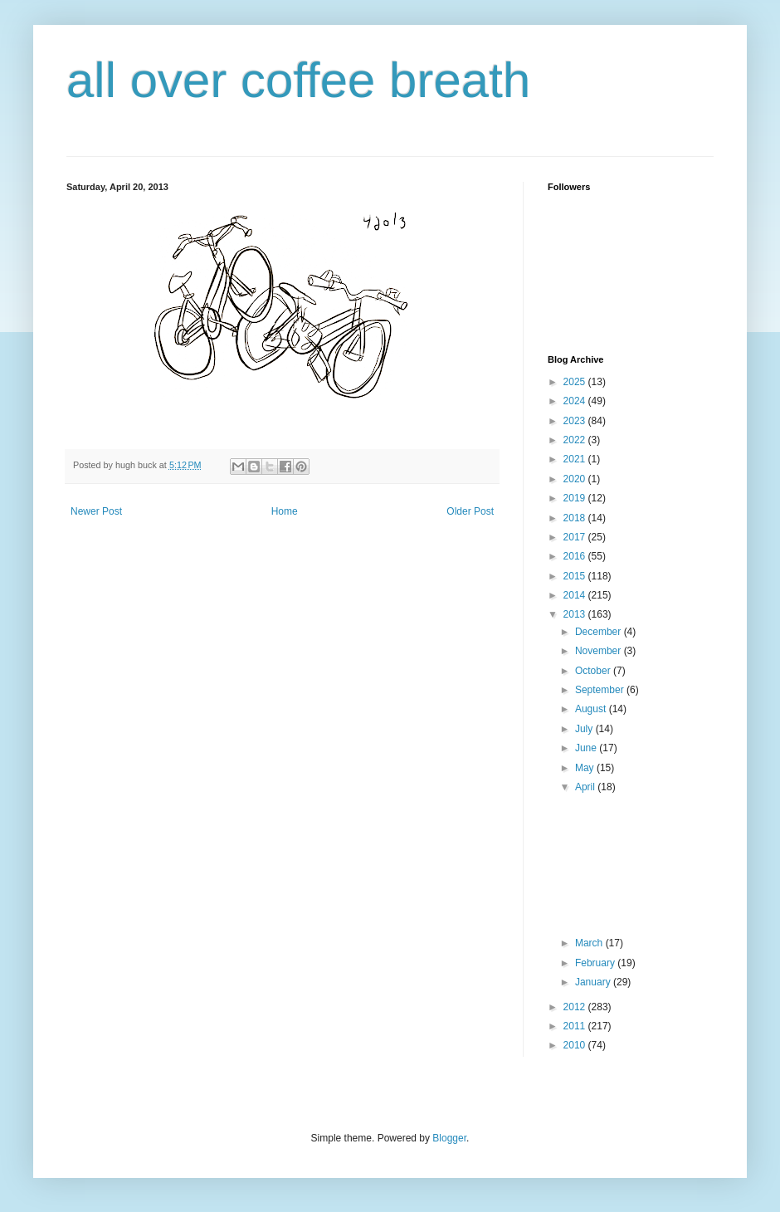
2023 (575, 421)
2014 (575, 595)
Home (284, 511)
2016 (575, 556)
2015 (575, 576)
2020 (575, 479)
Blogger (449, 1138)
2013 (575, 614)
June (587, 748)
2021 (575, 459)
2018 (575, 518)
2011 (575, 1026)
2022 (575, 440)
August (592, 709)
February (596, 963)
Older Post (470, 511)
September (600, 690)
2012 (575, 1007)
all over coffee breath (298, 80)
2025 (575, 382)
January (594, 982)
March (590, 943)
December (599, 632)
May (586, 768)
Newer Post (96, 511)
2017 (575, 537)
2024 (575, 401)
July (585, 729)
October (594, 671)
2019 (575, 498)
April (586, 787)
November (599, 651)
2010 (575, 1045)
